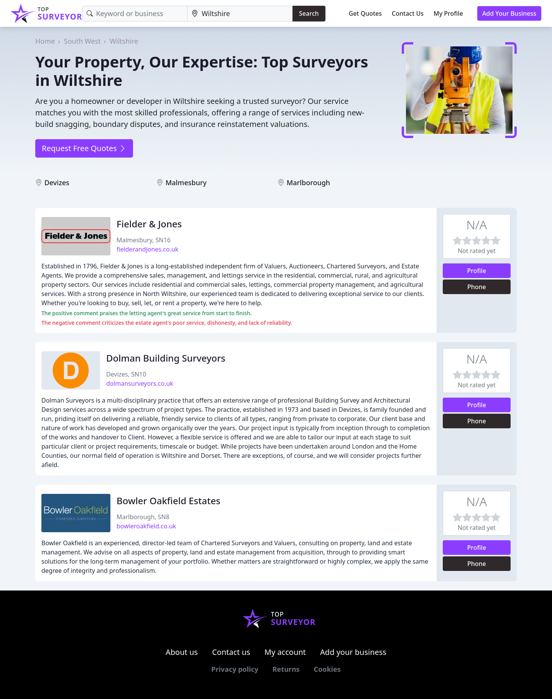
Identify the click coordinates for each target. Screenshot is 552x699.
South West (82, 41)
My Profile (448, 13)
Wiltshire (124, 41)
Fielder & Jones (149, 223)
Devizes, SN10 (126, 374)
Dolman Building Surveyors (165, 358)
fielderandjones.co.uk (147, 249)
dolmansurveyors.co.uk (139, 383)
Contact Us (408, 13)
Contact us (231, 652)
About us (182, 652)
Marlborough (308, 182)
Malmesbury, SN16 (144, 240)
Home (45, 41)
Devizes (56, 182)
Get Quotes (365, 13)
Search (309, 13)
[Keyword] (134, 13)
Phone (476, 287)
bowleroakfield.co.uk (146, 526)
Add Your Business (509, 13)
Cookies (327, 669)
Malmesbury (186, 182)
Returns (286, 669)
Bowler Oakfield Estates (168, 500)
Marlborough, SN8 (143, 517)
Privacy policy (234, 669)
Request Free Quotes (84, 148)
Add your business (353, 652)
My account (285, 652)
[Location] (240, 13)
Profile (476, 270)
